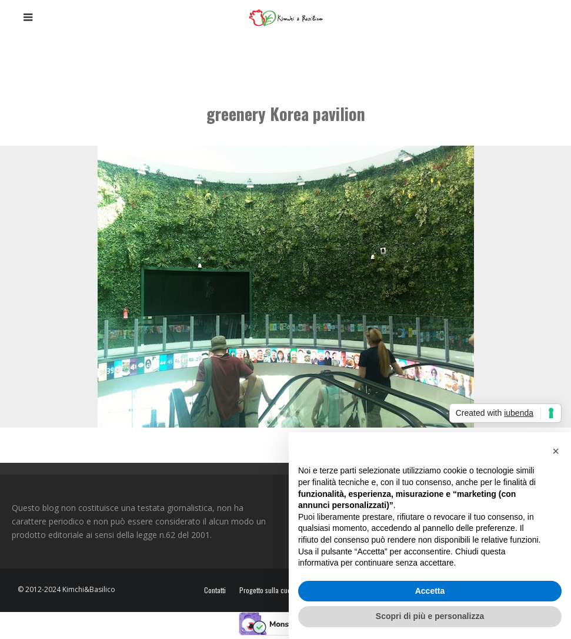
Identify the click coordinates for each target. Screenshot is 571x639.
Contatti (215, 590)
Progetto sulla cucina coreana (282, 590)
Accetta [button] (430, 591)
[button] (555, 451)
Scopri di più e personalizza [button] (430, 616)
